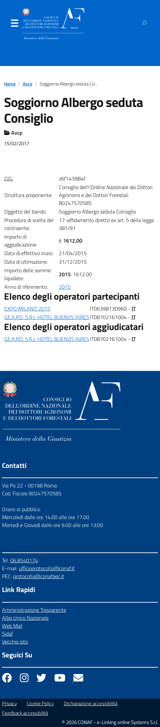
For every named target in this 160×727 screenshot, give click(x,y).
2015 (65, 287)
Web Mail (12, 626)
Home (10, 83)
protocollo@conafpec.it (38, 576)
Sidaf (7, 634)
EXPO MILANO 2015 (27, 309)
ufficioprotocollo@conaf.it (47, 568)
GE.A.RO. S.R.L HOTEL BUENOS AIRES (46, 317)
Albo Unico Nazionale (25, 618)
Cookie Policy (40, 703)
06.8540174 (24, 560)
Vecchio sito (15, 641)
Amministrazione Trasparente (34, 610)
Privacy (9, 703)
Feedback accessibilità (25, 713)
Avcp (27, 83)
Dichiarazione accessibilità (90, 703)
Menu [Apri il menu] (14, 25)
